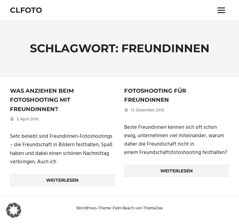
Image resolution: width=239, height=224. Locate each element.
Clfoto (26, 10)
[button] (13, 210)
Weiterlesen (62, 180)
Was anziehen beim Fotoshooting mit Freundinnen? (42, 100)
